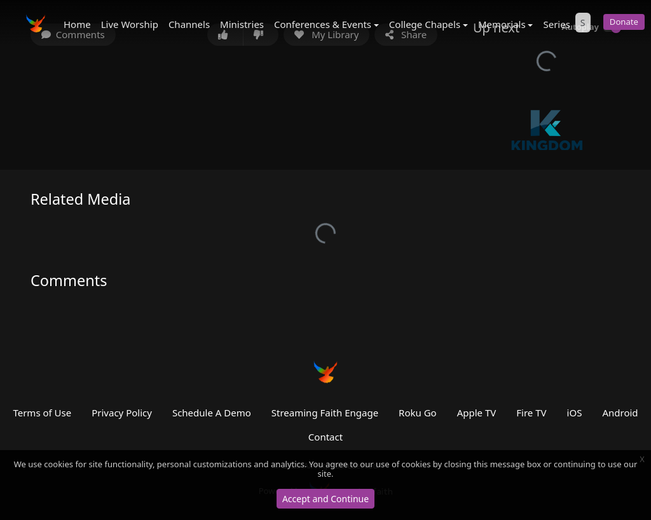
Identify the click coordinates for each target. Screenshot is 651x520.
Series (556, 24)
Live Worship (129, 24)
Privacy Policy (122, 412)
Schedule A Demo (211, 412)
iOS (574, 412)
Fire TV (531, 412)
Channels (189, 24)
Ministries (242, 24)
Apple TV (477, 412)
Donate (624, 21)
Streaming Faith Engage (324, 412)
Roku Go (418, 412)
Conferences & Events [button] (322, 24)
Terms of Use (42, 412)
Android (620, 412)
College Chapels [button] (424, 24)
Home (77, 24)
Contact (325, 436)
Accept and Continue (325, 499)
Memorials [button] (502, 24)
